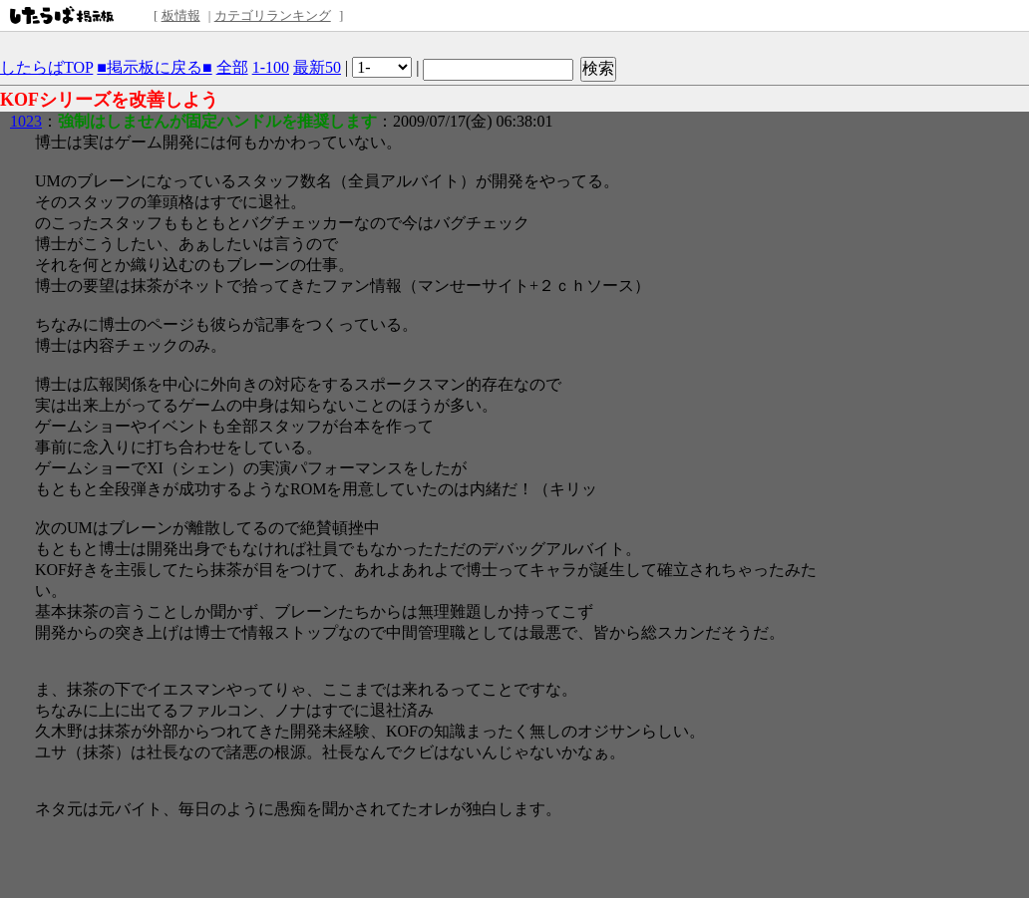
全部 (232, 67)
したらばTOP (46, 67)
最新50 (317, 67)
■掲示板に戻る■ (154, 67)
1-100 (270, 67)
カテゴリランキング (272, 15)
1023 (26, 121)
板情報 (181, 15)
